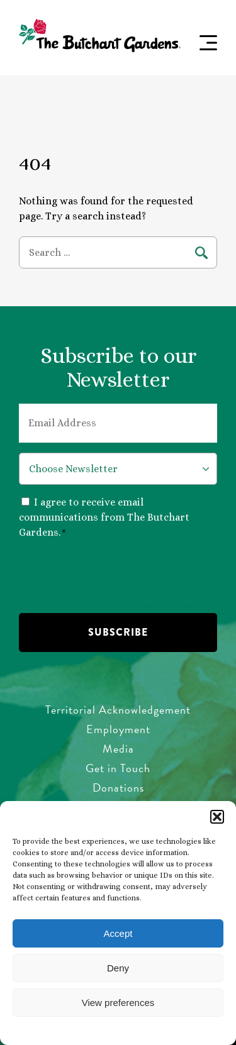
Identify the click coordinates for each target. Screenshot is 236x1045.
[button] (217, 816)
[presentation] (114, 574)
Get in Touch (118, 768)
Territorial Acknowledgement (118, 709)
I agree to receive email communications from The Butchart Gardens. (104, 517)
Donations (118, 787)
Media (118, 748)
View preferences (118, 1002)
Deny (118, 968)
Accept (118, 933)
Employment (118, 729)
